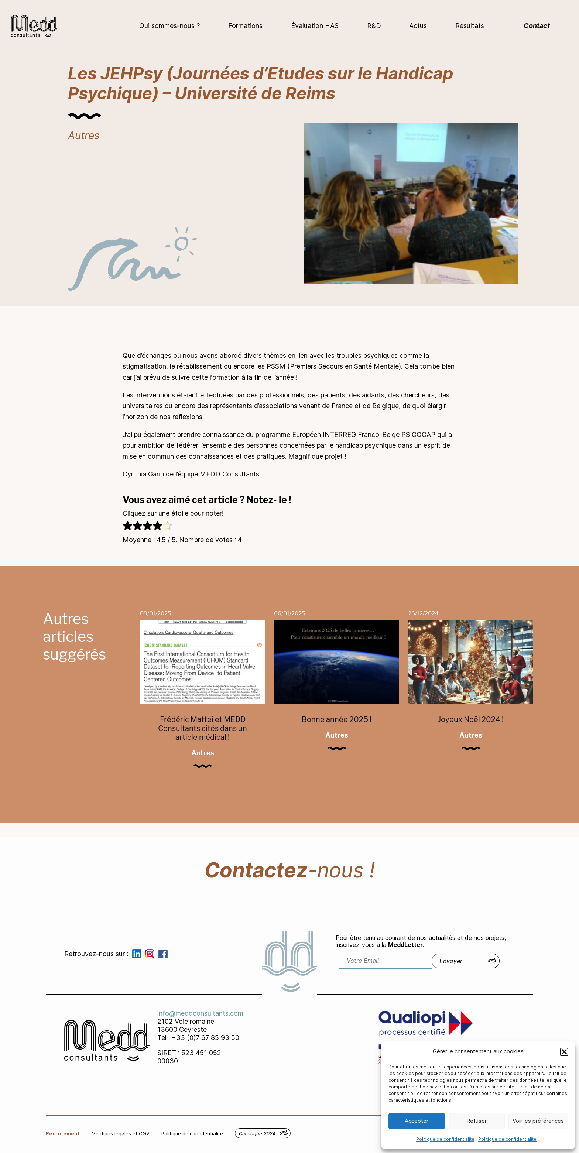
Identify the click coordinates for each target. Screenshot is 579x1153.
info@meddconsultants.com (200, 1013)
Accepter (416, 1120)
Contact (537, 26)
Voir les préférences (538, 1120)
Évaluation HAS (315, 26)
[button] (564, 1052)
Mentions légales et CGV (121, 1133)
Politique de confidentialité (445, 1139)
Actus (418, 26)
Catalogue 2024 (257, 1133)
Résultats (469, 26)
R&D (374, 26)
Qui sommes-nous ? (169, 26)
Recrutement (63, 1133)
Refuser (476, 1120)
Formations (245, 26)
